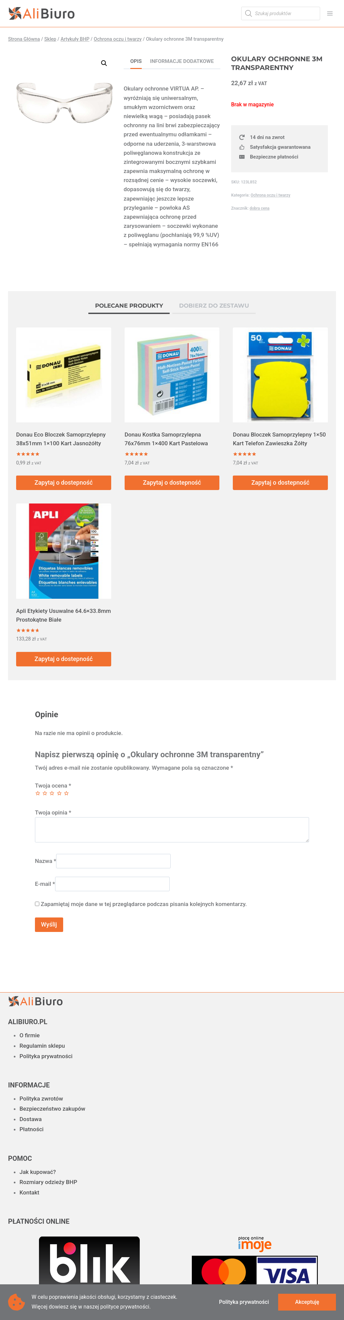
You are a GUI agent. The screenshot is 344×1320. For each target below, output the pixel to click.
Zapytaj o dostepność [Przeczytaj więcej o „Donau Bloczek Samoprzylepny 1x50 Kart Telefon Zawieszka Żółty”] (280, 482)
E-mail (45, 883)
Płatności (31, 1129)
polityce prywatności (124, 1307)
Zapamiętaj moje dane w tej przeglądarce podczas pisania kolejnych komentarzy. (144, 904)
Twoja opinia (53, 812)
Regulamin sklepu (42, 1045)
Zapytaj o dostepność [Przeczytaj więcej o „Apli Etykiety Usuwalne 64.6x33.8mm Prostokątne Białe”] (64, 658)
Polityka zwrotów (41, 1098)
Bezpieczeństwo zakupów (52, 1108)
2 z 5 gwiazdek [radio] (45, 793)
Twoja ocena (53, 785)
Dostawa (30, 1119)
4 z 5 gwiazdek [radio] (59, 793)
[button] (104, 63)
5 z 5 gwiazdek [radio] (66, 793)
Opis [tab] (136, 61)
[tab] (129, 306)
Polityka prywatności (46, 1056)
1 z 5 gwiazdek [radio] (38, 793)
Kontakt (29, 1192)
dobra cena (259, 208)
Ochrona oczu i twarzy (270, 195)
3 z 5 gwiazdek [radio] (52, 793)
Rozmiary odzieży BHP (48, 1182)
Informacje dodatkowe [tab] (182, 61)
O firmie (29, 1035)
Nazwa (45, 861)
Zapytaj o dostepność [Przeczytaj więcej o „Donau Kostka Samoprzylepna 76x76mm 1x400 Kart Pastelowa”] (172, 482)
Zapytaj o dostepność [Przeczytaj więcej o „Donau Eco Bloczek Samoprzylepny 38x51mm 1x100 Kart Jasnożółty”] (64, 482)
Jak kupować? (37, 1172)
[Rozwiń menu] (330, 13)
